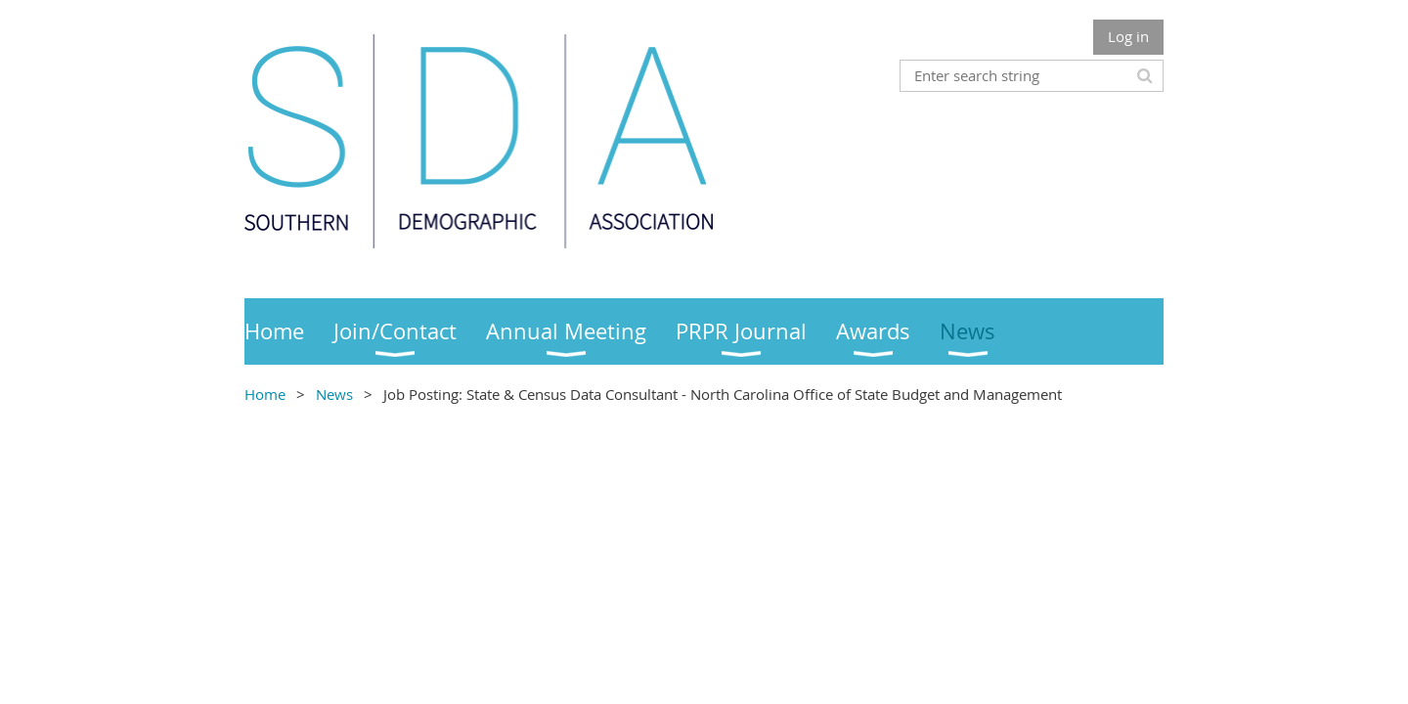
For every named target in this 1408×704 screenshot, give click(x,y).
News (334, 394)
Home (265, 394)
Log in (1128, 36)
